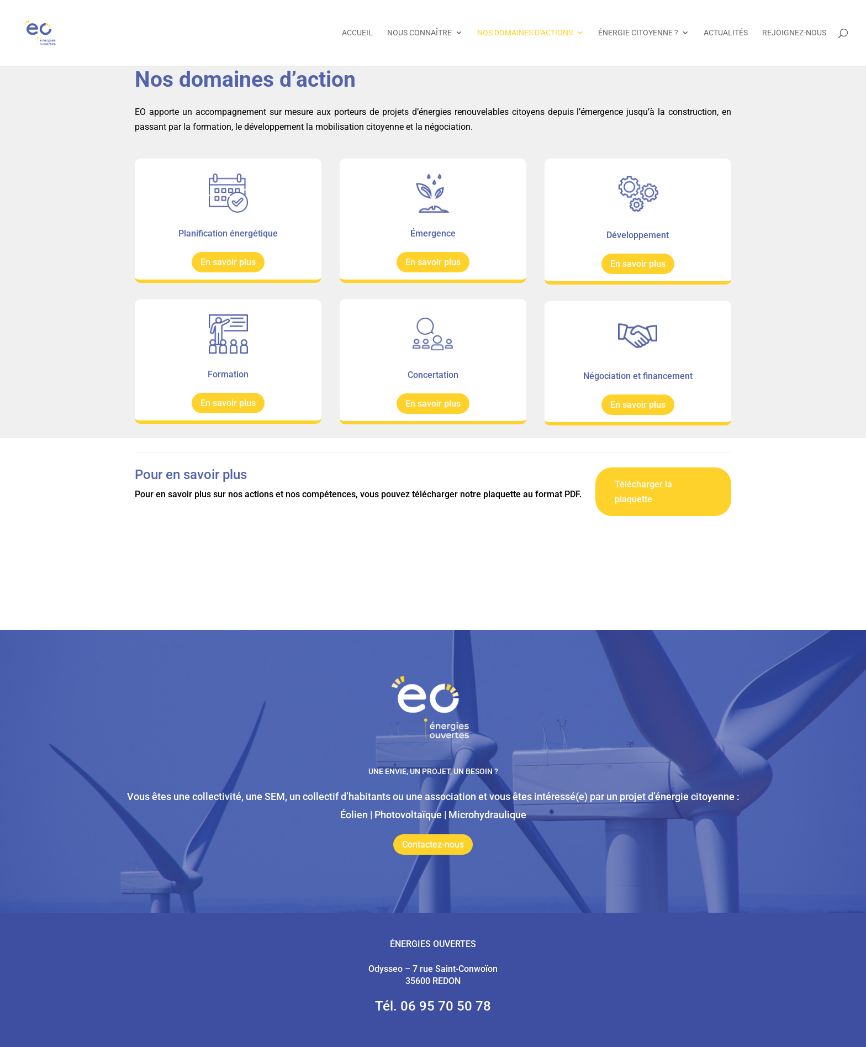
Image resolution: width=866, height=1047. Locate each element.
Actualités (726, 33)
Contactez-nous (433, 844)
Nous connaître (419, 33)
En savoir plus (228, 262)
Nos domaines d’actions (525, 33)
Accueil (357, 33)
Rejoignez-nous (794, 33)
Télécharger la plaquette (643, 491)
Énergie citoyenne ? (638, 33)
